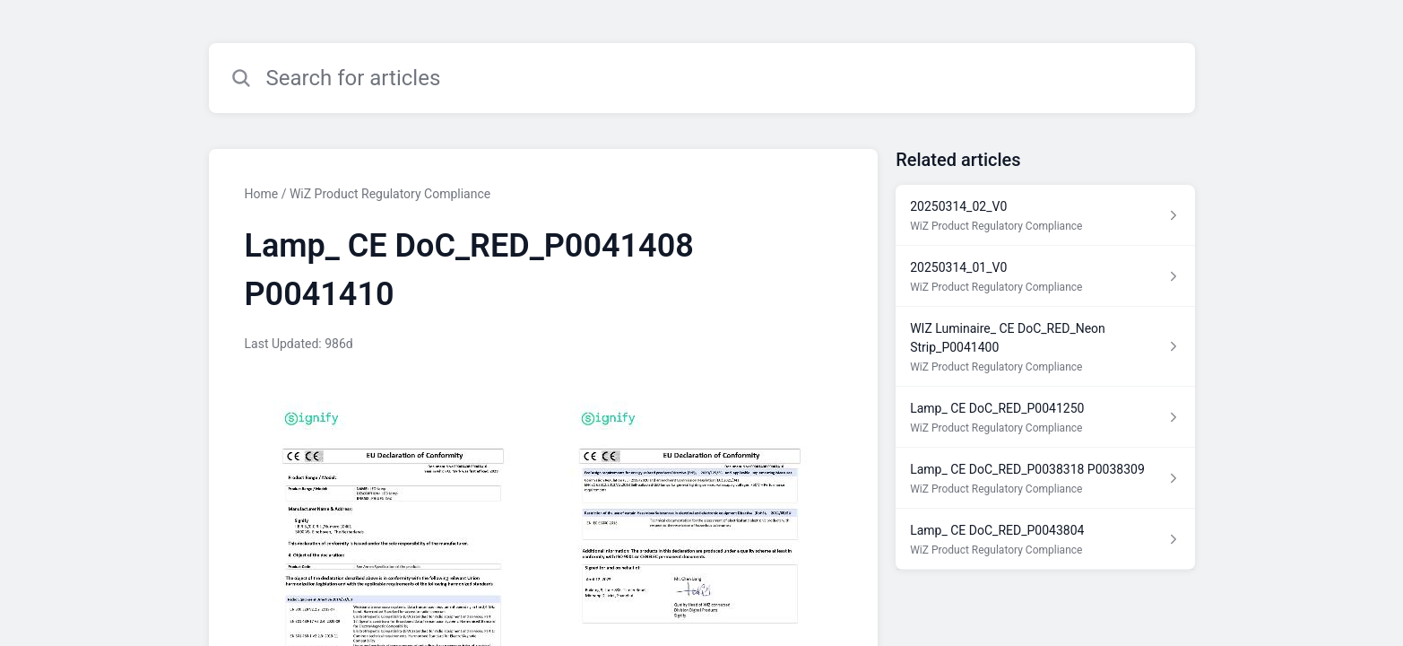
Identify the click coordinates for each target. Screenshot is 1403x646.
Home (262, 194)
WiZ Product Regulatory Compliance (390, 194)
